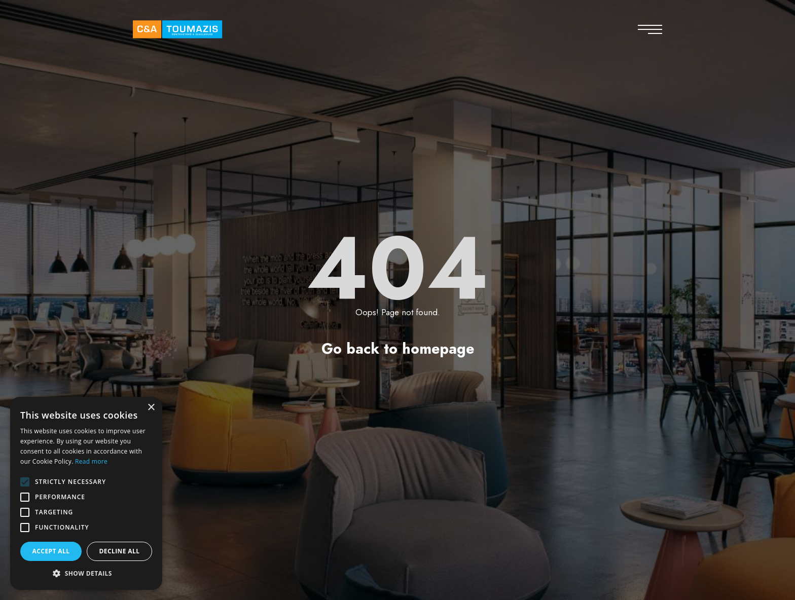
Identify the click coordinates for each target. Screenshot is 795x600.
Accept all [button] (51, 551)
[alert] (86, 493)
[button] (86, 574)
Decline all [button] (119, 551)
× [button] (151, 407)
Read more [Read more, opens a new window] (91, 461)
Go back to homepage (397, 348)
